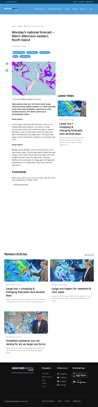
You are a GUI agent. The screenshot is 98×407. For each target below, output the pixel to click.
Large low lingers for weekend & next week (71, 290)
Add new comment (20, 184)
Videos (75, 9)
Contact (81, 2)
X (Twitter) (62, 378)
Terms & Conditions (48, 401)
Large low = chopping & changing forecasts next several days (70, 128)
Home (14, 26)
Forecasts (40, 9)
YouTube (61, 385)
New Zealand (32, 53)
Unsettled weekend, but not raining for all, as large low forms (25, 342)
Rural (82, 9)
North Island (44, 53)
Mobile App (89, 2)
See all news (89, 255)
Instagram (62, 381)
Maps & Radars (55, 9)
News (67, 9)
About (75, 2)
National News (18, 53)
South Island (25, 56)
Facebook (62, 374)
